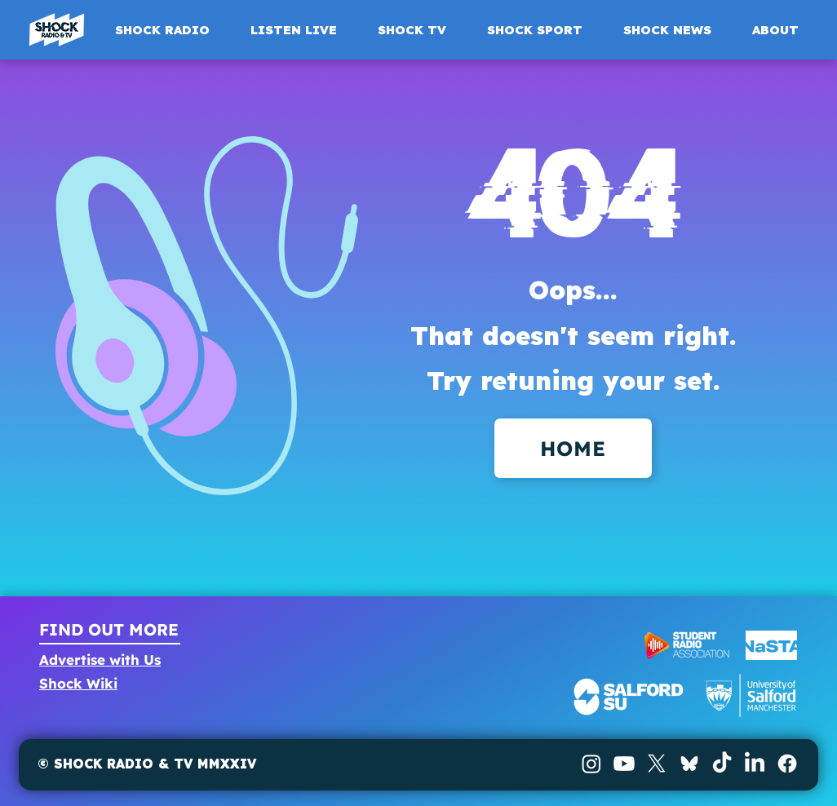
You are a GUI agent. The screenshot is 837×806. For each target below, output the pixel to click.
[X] (656, 763)
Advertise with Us (100, 659)
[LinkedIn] (754, 763)
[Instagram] (591, 763)
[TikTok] (722, 763)
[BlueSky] (689, 763)
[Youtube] (624, 763)
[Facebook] (787, 763)
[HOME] (573, 448)
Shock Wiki (78, 683)
